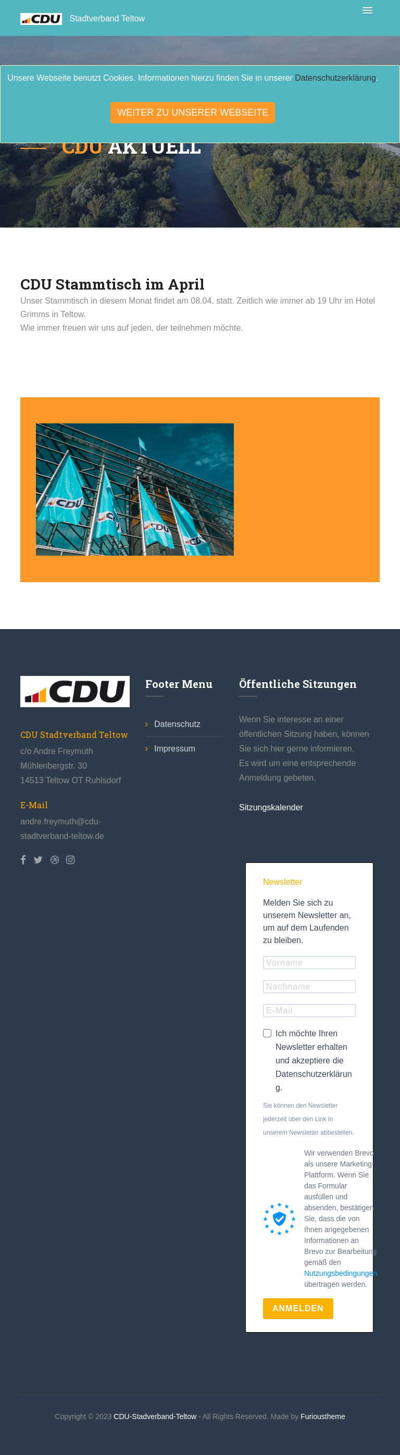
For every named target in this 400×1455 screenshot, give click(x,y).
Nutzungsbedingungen (340, 1273)
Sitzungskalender (271, 807)
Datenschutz (173, 724)
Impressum (170, 748)
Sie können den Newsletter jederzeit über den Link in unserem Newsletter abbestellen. (308, 1119)
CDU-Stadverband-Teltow (156, 1416)
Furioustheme (323, 1416)
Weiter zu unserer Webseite (192, 112)
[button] (365, 9)
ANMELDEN (298, 1308)
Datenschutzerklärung (335, 77)
